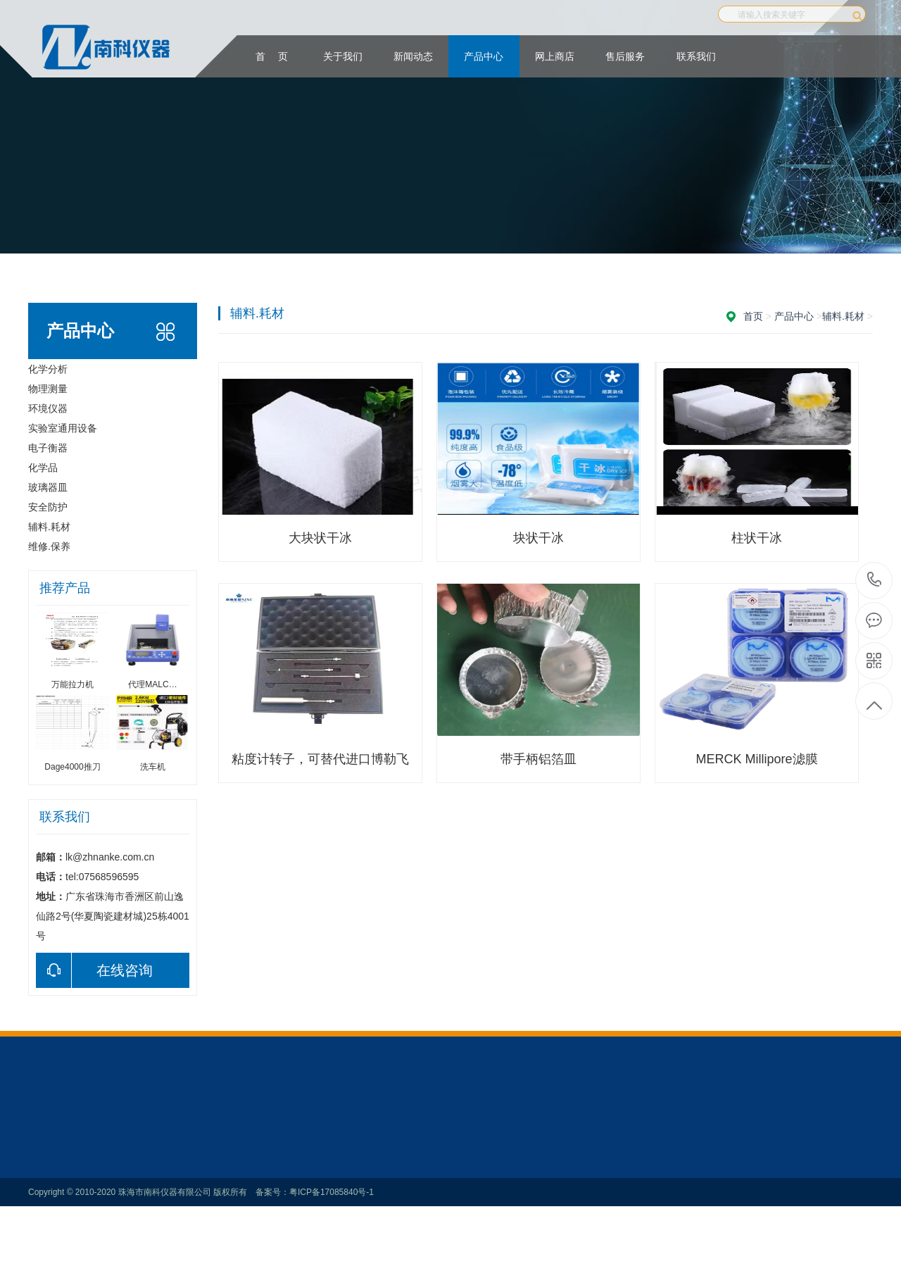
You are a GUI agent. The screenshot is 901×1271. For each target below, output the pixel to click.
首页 (753, 316)
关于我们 (343, 56)
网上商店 (554, 56)
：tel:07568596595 (874, 580)
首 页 (272, 56)
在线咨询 (94, 970)
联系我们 (696, 56)
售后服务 (625, 56)
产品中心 (483, 56)
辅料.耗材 (843, 316)
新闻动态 (413, 56)
